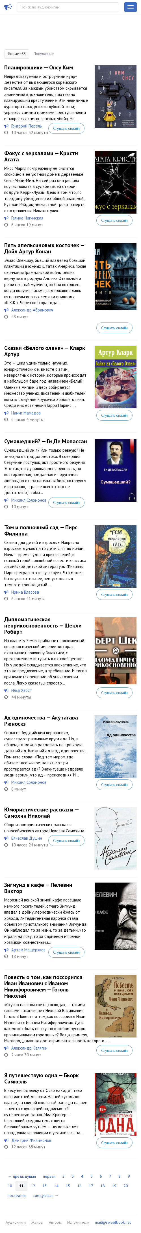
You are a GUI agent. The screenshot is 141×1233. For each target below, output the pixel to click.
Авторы (55, 1222)
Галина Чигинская (27, 218)
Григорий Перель (26, 126)
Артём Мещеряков (28, 950)
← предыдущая (22, 1176)
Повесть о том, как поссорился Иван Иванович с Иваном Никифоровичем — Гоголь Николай (43, 986)
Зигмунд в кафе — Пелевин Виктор (38, 888)
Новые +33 (17, 53)
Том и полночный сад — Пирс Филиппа (40, 530)
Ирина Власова (25, 592)
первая (49, 1176)
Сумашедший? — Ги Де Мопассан (45, 441)
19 (114, 1185)
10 (10, 1185)
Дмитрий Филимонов (31, 1140)
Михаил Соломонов (28, 500)
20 (125, 1185)
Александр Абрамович (32, 310)
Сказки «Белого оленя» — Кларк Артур (44, 351)
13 (44, 1185)
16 (79, 1185)
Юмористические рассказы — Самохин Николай (41, 812)
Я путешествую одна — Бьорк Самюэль (41, 1078)
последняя (17, 1195)
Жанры (37, 1222)
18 (102, 1185)
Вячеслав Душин (26, 838)
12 (33, 1185)
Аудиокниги (16, 1222)
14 (56, 1185)
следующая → (45, 1195)
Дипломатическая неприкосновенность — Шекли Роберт (43, 625)
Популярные (44, 53)
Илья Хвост (21, 690)
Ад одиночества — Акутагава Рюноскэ (41, 720)
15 (68, 1185)
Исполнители (78, 1222)
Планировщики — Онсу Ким (38, 67)
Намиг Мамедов (26, 413)
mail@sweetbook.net (113, 1222)
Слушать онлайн (66, 128)
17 (91, 1185)
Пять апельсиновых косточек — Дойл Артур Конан (44, 248)
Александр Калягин (29, 1048)
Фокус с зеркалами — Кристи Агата (41, 156)
